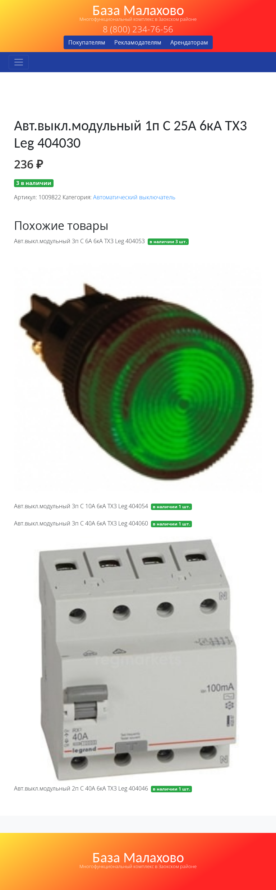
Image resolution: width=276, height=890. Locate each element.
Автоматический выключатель (134, 197)
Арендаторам (189, 42)
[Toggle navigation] (19, 62)
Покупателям (86, 42)
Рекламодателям (137, 42)
